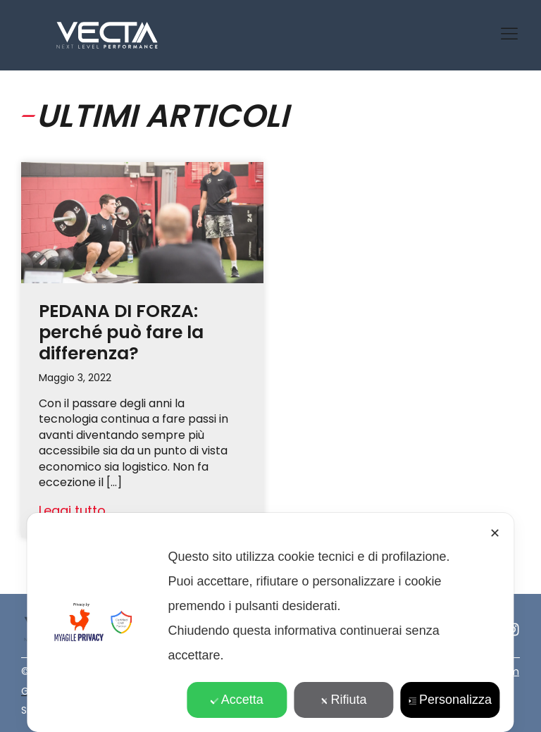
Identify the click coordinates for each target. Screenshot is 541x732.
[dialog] (270, 622)
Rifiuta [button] (344, 700)
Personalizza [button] (450, 700)
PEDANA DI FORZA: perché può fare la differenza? (121, 332)
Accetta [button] (237, 700)
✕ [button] (495, 533)
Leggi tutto (72, 510)
